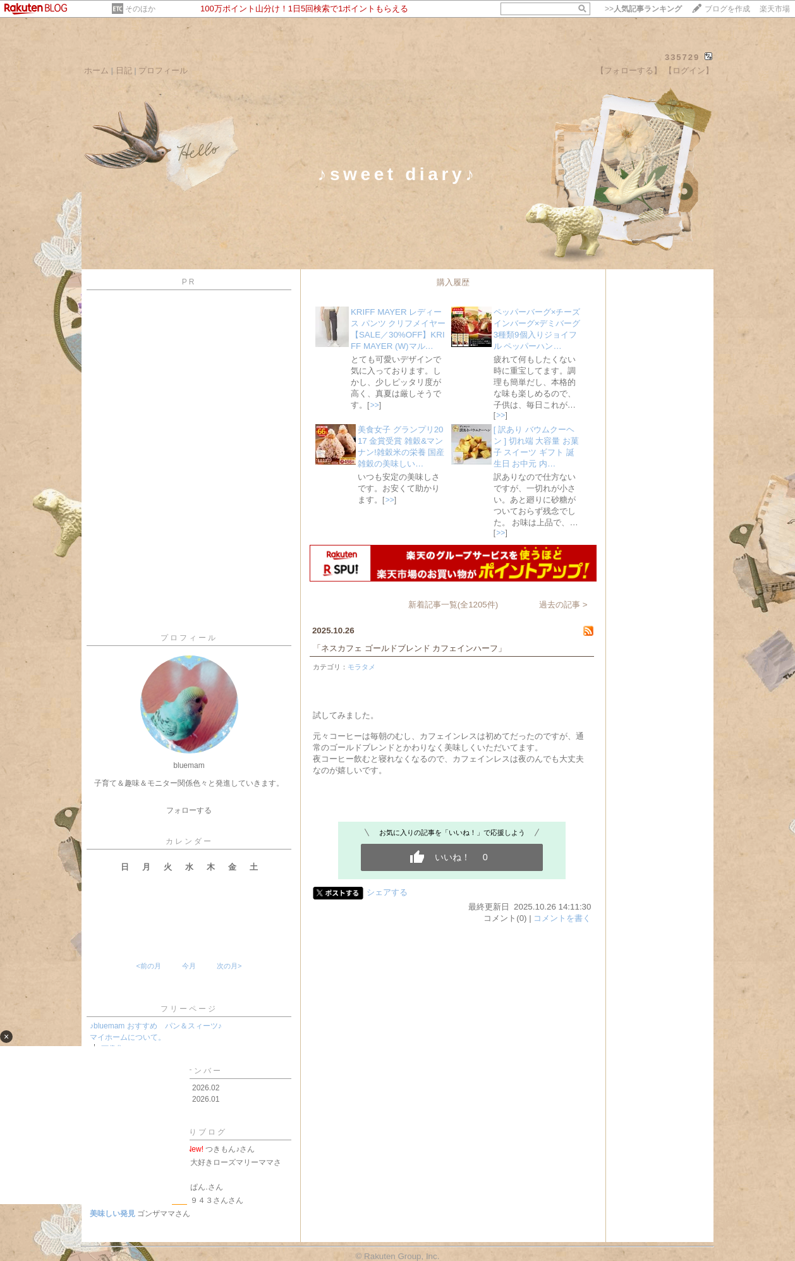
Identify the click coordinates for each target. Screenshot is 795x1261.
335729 (682, 57)
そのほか (140, 8)
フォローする (189, 810)
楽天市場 (775, 8)
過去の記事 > (563, 604)
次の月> (229, 966)
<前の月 (148, 966)
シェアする (387, 892)
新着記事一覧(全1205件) (453, 604)
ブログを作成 (727, 8)
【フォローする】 (629, 70)
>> (643, 8)
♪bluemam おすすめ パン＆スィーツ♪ (156, 1025)
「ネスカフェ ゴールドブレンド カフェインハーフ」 (409, 648)
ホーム (96, 70)
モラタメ (361, 667)
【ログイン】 (688, 70)
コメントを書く (562, 918)
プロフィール (163, 70)
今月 (189, 966)
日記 (124, 70)
